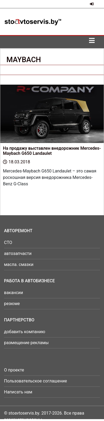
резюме (12, 303)
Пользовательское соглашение (35, 381)
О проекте (14, 370)
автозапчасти (18, 253)
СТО (8, 242)
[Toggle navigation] (91, 42)
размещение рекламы (26, 342)
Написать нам (18, 391)
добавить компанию (24, 331)
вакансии (13, 292)
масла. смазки (18, 264)
